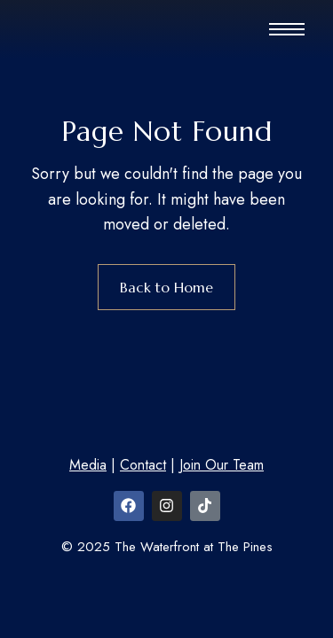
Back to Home (166, 287)
